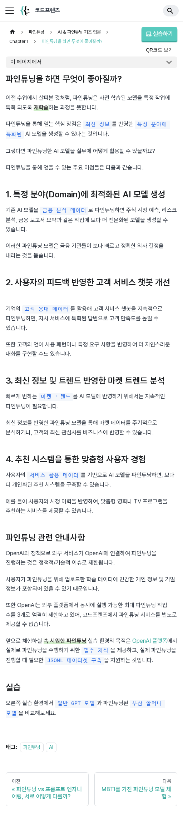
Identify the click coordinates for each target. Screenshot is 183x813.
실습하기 (159, 33)
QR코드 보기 (159, 50)
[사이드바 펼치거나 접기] (9, 10)
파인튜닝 (31, 742)
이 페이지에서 (26, 62)
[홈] (12, 32)
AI (51, 742)
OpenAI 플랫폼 (149, 637)
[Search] (171, 10)
